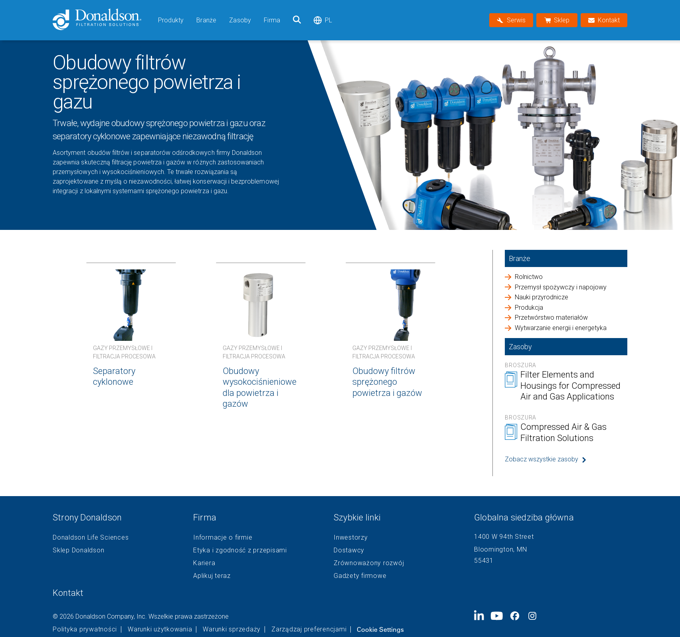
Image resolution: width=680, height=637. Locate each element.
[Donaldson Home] (102, 20)
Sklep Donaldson (78, 550)
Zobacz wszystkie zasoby (541, 459)
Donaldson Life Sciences (90, 537)
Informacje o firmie (222, 537)
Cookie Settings (380, 629)
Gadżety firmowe (360, 576)
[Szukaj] (297, 20)
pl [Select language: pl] (323, 20)
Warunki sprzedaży (232, 629)
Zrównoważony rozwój (369, 563)
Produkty (171, 20)
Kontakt (68, 593)
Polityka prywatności (85, 629)
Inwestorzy (351, 537)
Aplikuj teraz (212, 576)
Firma (272, 20)
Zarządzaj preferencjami (308, 629)
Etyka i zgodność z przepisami (240, 550)
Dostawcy (349, 550)
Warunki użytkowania (160, 629)
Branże (206, 20)
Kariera (204, 563)
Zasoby (240, 20)
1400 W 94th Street (504, 536)
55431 (484, 560)
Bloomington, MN (500, 549)
